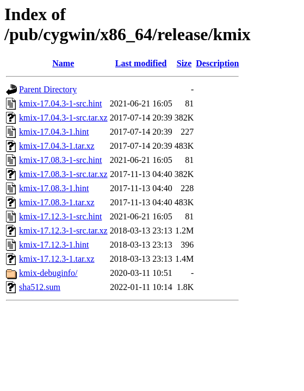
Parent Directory (48, 89)
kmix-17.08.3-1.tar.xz (57, 202)
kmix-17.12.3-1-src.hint (60, 216)
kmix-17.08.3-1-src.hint (60, 160)
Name (63, 63)
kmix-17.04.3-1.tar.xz (57, 145)
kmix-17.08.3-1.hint (54, 188)
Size (184, 63)
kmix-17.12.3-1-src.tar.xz (63, 230)
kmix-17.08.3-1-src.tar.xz (63, 174)
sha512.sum (39, 287)
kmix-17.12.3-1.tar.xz (57, 258)
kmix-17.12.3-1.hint (54, 244)
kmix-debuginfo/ (48, 273)
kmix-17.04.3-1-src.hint (60, 103)
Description (217, 63)
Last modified (141, 63)
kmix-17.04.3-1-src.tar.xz (63, 117)
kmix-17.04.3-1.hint (54, 131)
